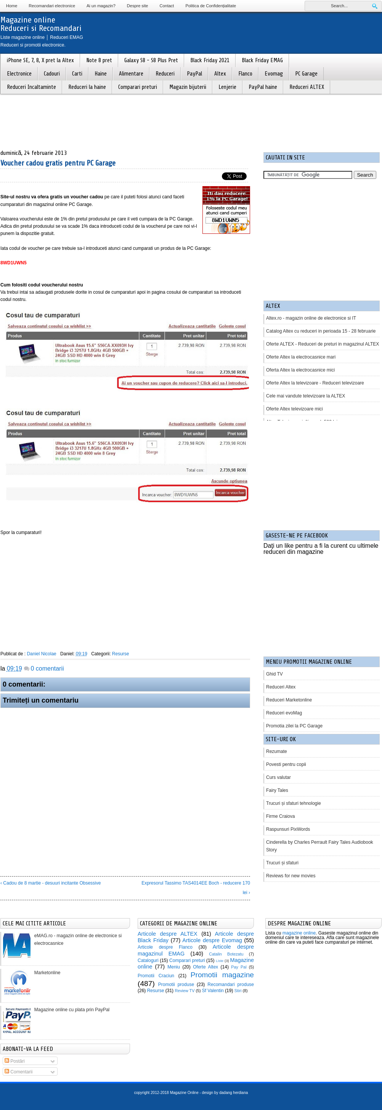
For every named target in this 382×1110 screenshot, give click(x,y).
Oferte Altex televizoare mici (294, 409)
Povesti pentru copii (286, 764)
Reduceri (165, 74)
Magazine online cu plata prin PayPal (71, 1009)
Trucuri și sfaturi (282, 862)
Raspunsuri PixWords (288, 829)
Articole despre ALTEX (167, 934)
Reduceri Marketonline (289, 700)
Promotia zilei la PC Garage (294, 726)
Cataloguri (148, 960)
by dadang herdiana (231, 1093)
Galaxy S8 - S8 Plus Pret (151, 60)
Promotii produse (176, 984)
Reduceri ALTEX (306, 87)
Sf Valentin (213, 990)
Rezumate (276, 751)
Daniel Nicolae (41, 653)
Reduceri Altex (280, 687)
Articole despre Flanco (165, 947)
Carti (77, 74)
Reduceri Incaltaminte (31, 87)
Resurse (120, 653)
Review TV (184, 990)
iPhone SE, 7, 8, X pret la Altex (40, 60)
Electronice (19, 74)
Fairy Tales (277, 790)
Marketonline (47, 972)
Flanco (245, 74)
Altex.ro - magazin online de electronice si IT (311, 318)
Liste (219, 961)
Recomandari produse (230, 984)
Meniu (173, 967)
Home (11, 5)
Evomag (274, 74)
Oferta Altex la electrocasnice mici (300, 370)
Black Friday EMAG (262, 60)
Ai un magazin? (101, 5)
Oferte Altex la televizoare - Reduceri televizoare (315, 383)
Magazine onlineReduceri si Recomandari (41, 24)
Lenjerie (227, 87)
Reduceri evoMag (284, 713)
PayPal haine (263, 87)
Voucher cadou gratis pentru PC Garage (58, 163)
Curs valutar (278, 777)
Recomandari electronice (52, 5)
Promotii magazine (222, 975)
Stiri (238, 990)
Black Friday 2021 (210, 60)
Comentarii (18, 1072)
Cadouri (52, 74)
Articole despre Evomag (212, 940)
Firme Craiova (280, 816)
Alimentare (131, 74)
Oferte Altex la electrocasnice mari (300, 357)
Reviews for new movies (290, 875)
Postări (15, 1061)
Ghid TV (274, 674)
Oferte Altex (205, 967)
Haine (101, 74)
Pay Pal (238, 967)
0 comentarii (47, 668)
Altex (220, 74)
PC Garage (306, 74)
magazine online (299, 933)
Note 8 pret (99, 60)
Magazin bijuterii (187, 87)
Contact (166, 5)
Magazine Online (184, 1093)
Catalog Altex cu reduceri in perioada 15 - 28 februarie (321, 331)
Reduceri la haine (87, 87)
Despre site (137, 5)
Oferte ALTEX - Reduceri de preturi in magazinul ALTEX (322, 344)
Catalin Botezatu (226, 954)
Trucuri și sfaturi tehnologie (293, 803)
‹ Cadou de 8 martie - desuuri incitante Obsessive (50, 883)
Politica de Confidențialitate (210, 5)
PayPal (194, 74)
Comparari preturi (137, 87)
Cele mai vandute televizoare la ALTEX (305, 396)
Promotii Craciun (156, 975)
